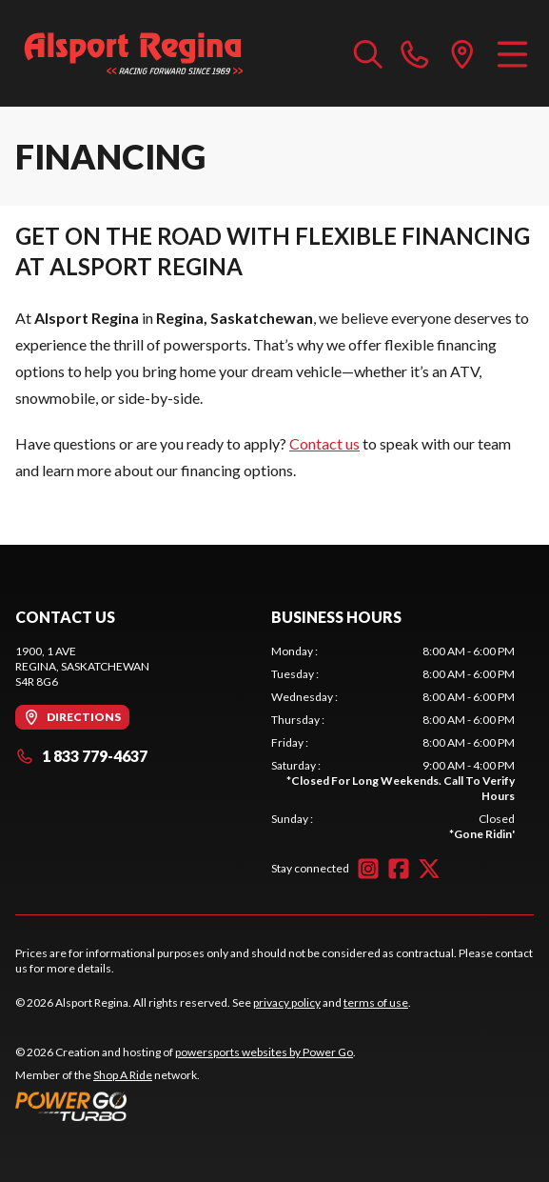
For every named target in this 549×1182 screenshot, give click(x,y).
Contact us (324, 443)
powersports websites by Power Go (264, 1052)
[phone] (415, 53)
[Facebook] (398, 868)
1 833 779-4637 (81, 756)
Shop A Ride (122, 1075)
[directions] (462, 53)
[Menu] (512, 53)
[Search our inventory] (368, 53)
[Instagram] (368, 868)
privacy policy (287, 1002)
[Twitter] (429, 868)
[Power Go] (185, 1106)
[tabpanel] (393, 743)
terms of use (375, 1002)
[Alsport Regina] (133, 53)
